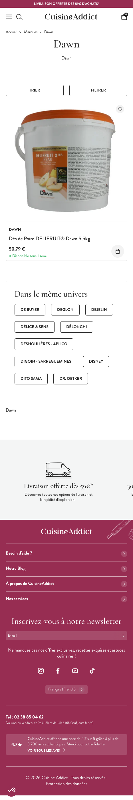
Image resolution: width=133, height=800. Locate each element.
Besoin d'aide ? (66, 553)
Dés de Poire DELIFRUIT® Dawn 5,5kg (49, 238)
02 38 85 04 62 (28, 717)
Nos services (66, 598)
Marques (30, 32)
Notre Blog (66, 568)
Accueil (11, 32)
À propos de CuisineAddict (66, 583)
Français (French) (66, 689)
